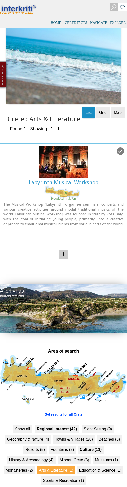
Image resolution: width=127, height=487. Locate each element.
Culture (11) (91, 439)
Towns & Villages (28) (74, 429)
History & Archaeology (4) (31, 450)
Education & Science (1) (100, 460)
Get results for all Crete (64, 404)
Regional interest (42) (57, 419)
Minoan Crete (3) (74, 450)
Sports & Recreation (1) (63, 470)
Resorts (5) (35, 439)
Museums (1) (106, 450)
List (89, 102)
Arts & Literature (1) (56, 460)
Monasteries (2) (19, 460)
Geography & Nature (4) (28, 429)
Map (118, 102)
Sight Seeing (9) (98, 419)
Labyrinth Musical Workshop (63, 172)
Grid (103, 102)
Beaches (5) (109, 429)
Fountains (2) (62, 439)
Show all (22, 419)
